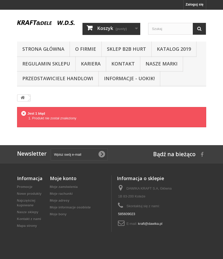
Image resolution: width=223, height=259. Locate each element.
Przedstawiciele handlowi (57, 78)
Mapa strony (27, 226)
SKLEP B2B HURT (126, 49)
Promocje (25, 187)
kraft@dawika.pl (150, 224)
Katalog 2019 (174, 49)
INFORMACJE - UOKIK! (129, 78)
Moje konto (63, 178)
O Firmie (85, 49)
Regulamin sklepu (46, 63)
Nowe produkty (29, 194)
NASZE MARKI (162, 63)
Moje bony (58, 214)
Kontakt (123, 63)
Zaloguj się (195, 4)
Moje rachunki (61, 194)
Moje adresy (60, 200)
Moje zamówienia (64, 187)
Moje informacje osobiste (70, 207)
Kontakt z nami (29, 219)
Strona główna (43, 49)
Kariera (91, 63)
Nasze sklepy (28, 212)
